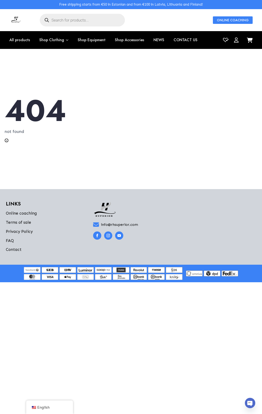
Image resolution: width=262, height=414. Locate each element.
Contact (14, 249)
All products (19, 40)
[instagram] (108, 235)
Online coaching (21, 213)
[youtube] (119, 235)
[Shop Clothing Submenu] (66, 40)
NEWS (158, 40)
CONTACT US (185, 40)
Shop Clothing (51, 40)
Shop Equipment (92, 40)
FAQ (10, 240)
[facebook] (97, 235)
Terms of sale (18, 222)
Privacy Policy (19, 231)
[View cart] (250, 41)
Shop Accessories (129, 40)
